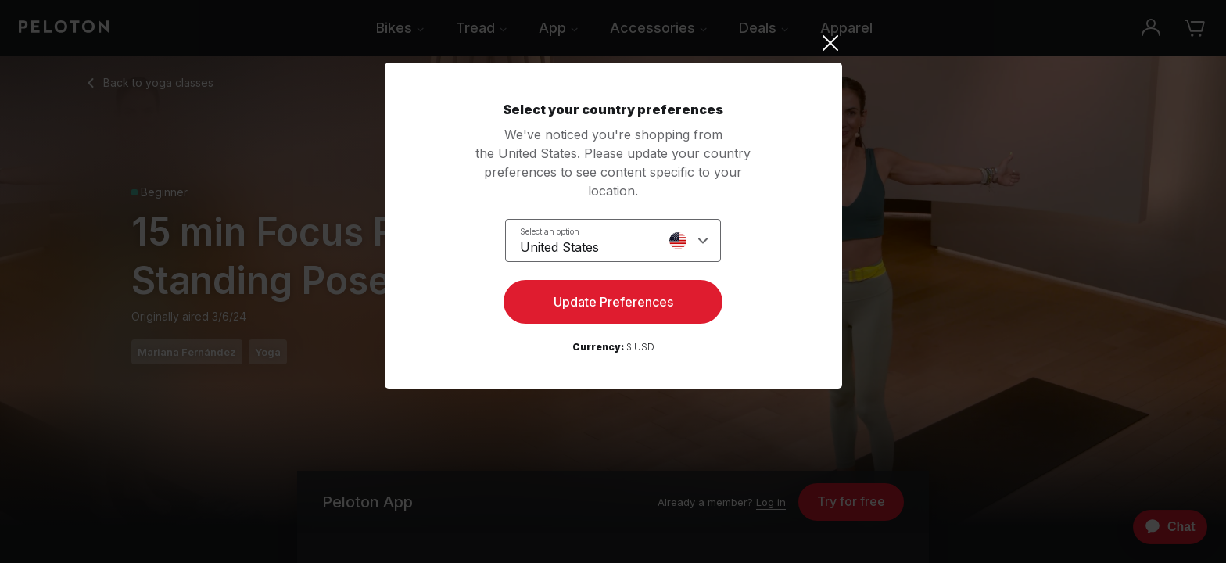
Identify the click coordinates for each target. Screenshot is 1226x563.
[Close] (613, 43)
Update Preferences (613, 302)
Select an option (549, 231)
